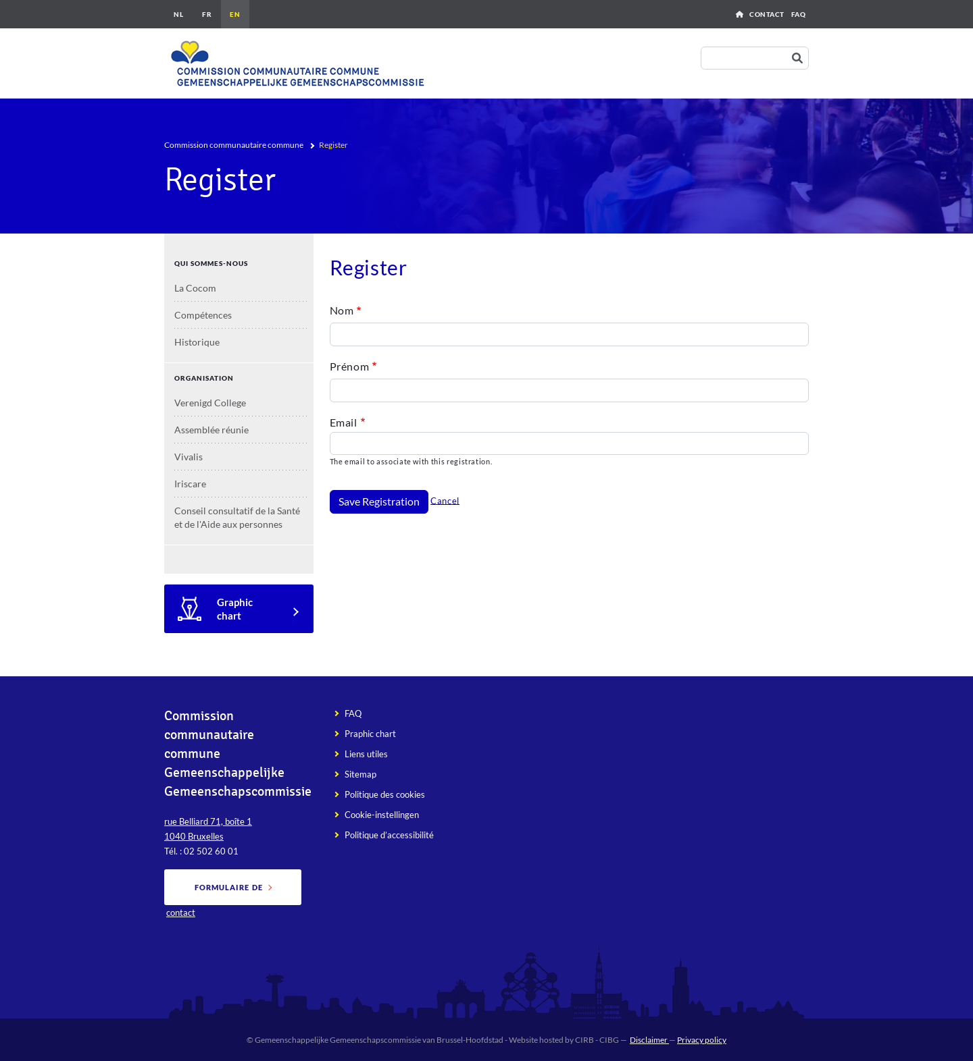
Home (739, 14)
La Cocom (195, 288)
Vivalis (188, 456)
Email (343, 422)
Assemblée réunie (211, 429)
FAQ (798, 14)
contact (180, 912)
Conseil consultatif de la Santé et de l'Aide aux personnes (237, 517)
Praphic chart (370, 733)
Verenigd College (210, 402)
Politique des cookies (385, 794)
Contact (766, 14)
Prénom (350, 366)
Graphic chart (235, 609)
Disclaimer (649, 1040)
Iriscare (190, 483)
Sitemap (360, 774)
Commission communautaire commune (233, 145)
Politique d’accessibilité (389, 834)
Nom (342, 310)
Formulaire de (229, 887)
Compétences (203, 315)
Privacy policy (701, 1040)
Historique (197, 342)
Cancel (444, 500)
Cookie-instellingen (382, 814)
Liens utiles (366, 754)
